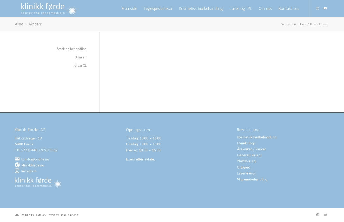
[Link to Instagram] (317, 8)
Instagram (28, 171)
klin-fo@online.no (35, 159)
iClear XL (80, 65)
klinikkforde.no (33, 165)
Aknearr (81, 57)
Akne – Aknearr (28, 24)
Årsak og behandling (72, 49)
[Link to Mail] (325, 8)
